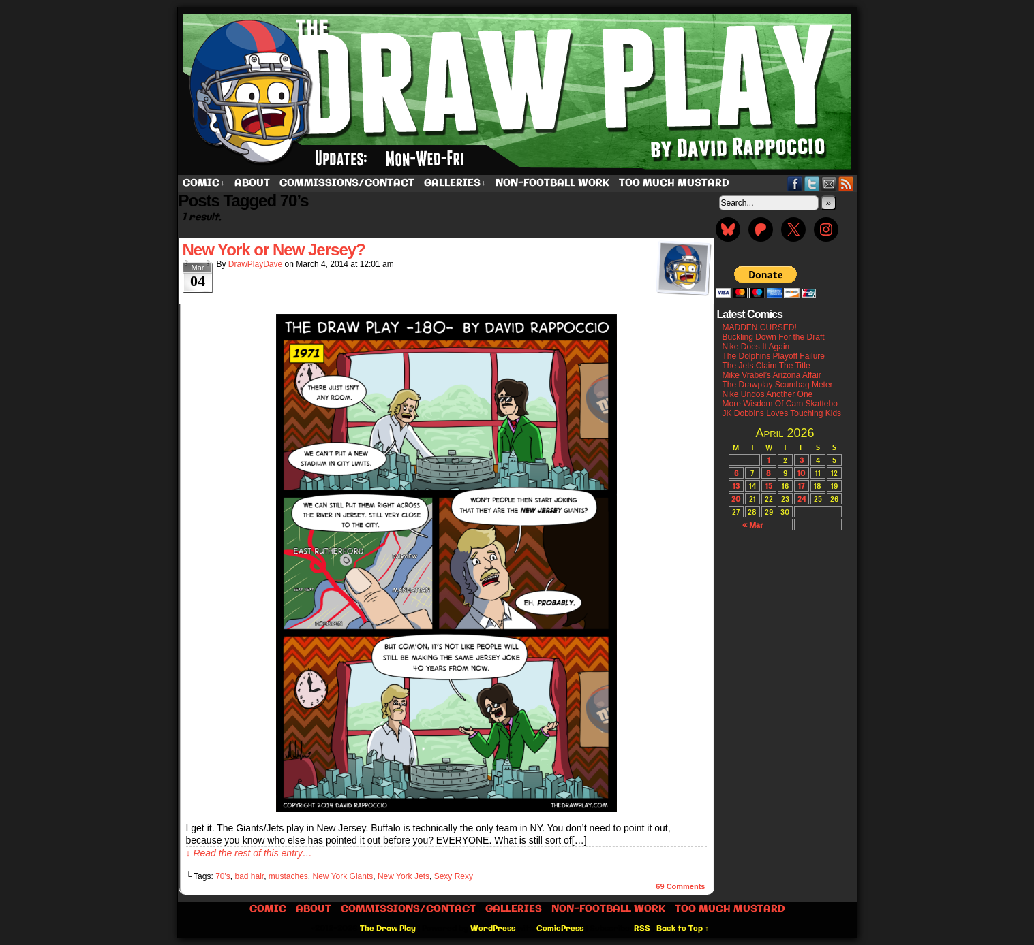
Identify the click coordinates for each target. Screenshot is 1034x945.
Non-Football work (552, 183)
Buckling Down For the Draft (774, 337)
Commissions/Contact (346, 183)
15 (768, 486)
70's (222, 876)
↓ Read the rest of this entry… (249, 853)
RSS (846, 183)
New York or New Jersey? (274, 249)
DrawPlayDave (255, 264)
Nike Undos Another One (768, 394)
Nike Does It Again (756, 346)
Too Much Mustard (674, 183)
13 (736, 486)
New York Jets (403, 876)
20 (735, 499)
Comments (680, 886)
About (252, 183)
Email (829, 183)
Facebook (795, 183)
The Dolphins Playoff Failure (774, 356)
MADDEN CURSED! (760, 327)
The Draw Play (519, 91)
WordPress (492, 928)
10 (801, 473)
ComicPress (559, 928)
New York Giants (343, 876)
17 (801, 486)
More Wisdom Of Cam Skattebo (780, 404)
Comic (204, 183)
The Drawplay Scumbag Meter (778, 384)
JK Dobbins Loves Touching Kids (782, 413)
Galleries (455, 183)
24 (801, 499)
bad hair (249, 876)
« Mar (752, 524)
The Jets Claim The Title (766, 365)
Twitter (812, 183)
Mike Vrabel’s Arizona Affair (772, 375)
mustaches (288, 876)
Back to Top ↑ (682, 928)
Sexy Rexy (453, 876)
